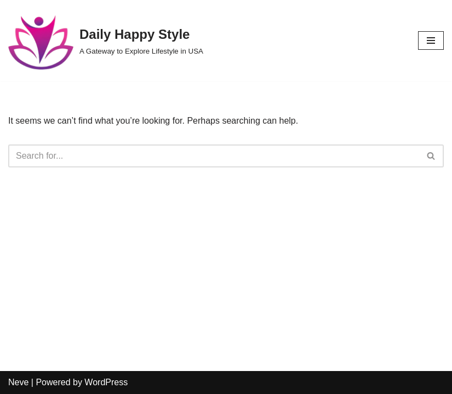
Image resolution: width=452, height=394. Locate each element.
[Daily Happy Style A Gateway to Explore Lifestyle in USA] (105, 40)
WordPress (106, 382)
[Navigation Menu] (431, 40)
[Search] (213, 155)
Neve (18, 382)
